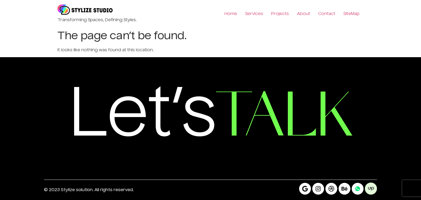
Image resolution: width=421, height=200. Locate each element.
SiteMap (351, 14)
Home (230, 14)
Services (254, 14)
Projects (280, 14)
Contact (326, 14)
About (303, 14)
